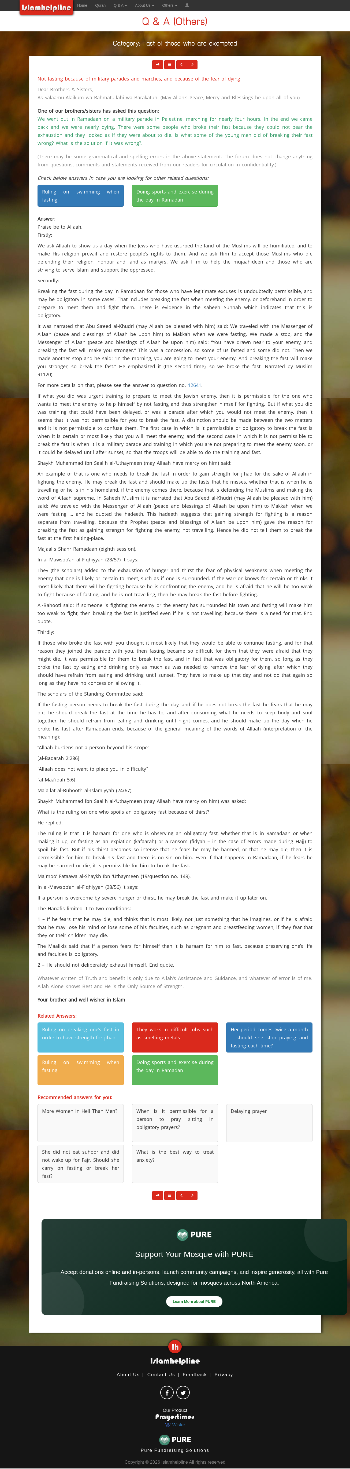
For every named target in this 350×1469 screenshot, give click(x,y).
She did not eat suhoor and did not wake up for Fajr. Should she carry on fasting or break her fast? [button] (80, 1164)
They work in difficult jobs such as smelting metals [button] (175, 1033)
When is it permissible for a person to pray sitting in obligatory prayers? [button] (175, 1119)
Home (82, 5)
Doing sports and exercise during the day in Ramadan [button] (175, 195)
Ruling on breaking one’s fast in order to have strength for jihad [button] (80, 1033)
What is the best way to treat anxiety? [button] (175, 1156)
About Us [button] (144, 5)
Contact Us (161, 1374)
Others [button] (169, 5)
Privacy (224, 1374)
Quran (100, 5)
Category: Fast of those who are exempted (175, 44)
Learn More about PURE (194, 1301)
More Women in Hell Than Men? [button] (79, 1111)
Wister (175, 1424)
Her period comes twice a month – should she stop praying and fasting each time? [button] (269, 1037)
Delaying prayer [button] (249, 1111)
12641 (194, 385)
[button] (187, 5)
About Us (128, 1374)
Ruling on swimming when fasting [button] (80, 195)
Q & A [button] (120, 5)
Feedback (195, 1374)
